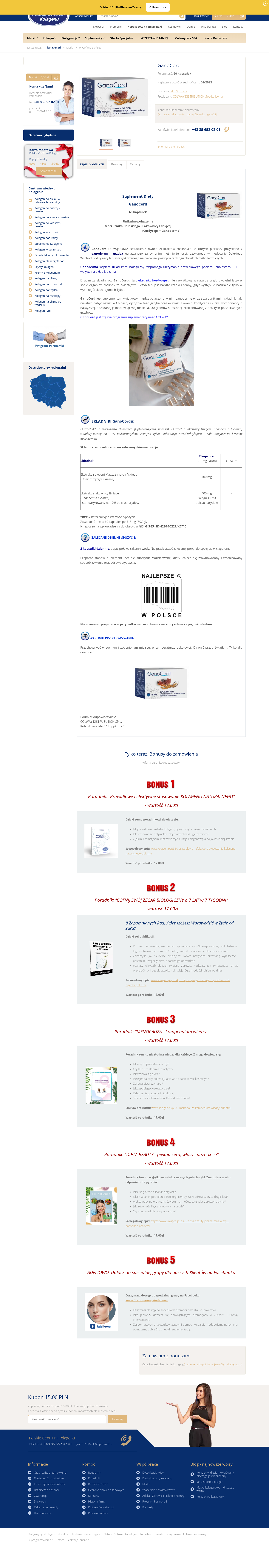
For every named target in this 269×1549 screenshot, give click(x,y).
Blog (224, 26)
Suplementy (93, 38)
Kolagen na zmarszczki (49, 284)
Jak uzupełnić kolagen (210, 1481)
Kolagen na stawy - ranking (52, 217)
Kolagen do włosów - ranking (48, 224)
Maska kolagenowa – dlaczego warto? (215, 1489)
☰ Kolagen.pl (49, 15)
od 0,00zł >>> (178, 91)
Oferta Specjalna (121, 38)
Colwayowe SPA (186, 38)
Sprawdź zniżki (48, 171)
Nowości (98, 26)
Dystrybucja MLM (153, 1472)
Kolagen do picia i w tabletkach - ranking (47, 200)
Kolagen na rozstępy (48, 295)
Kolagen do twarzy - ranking (47, 209)
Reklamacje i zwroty (46, 1507)
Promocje (116, 26)
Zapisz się (117, 1419)
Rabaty (135, 164)
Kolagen (48, 38)
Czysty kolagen (44, 266)
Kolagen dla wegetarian (49, 261)
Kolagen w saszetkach (48, 249)
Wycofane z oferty (90, 47)
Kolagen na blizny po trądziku (48, 303)
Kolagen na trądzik (46, 290)
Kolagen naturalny (46, 237)
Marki (31, 38)
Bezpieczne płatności (47, 1490)
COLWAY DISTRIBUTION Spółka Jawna (198, 96)
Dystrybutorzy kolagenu (157, 1478)
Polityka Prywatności (101, 1507)
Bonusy (117, 164)
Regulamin (94, 1472)
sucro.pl (85, 1540)
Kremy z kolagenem (47, 272)
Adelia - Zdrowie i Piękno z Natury (163, 1495)
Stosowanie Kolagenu (48, 243)
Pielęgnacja (69, 38)
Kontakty (93, 1495)
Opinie (191, 26)
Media (146, 1484)
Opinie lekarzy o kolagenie (52, 255)
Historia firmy (42, 1513)
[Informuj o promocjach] (171, 146)
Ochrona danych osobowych (106, 1490)
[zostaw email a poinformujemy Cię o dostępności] (187, 114)
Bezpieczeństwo (98, 1484)
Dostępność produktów (49, 1478)
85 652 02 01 (206, 129)
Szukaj (181, 16)
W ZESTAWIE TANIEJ (154, 38)
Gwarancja (40, 1495)
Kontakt (238, 26)
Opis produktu (92, 164)
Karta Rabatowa (216, 38)
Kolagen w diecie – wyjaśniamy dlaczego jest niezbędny (215, 1474)
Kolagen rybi (43, 310)
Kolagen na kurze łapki (211, 1496)
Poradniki (94, 1478)
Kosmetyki (174, 26)
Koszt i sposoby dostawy (49, 1484)
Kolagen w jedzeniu (47, 232)
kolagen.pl (54, 47)
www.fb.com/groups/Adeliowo (147, 1300)
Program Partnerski (154, 1501)
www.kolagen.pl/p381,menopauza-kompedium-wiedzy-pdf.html (191, 1108)
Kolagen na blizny (46, 278)
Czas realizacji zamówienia (50, 1472)
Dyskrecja (40, 1501)
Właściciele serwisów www (158, 1490)
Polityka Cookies (98, 1513)
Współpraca (208, 26)
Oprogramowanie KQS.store (46, 1540)
